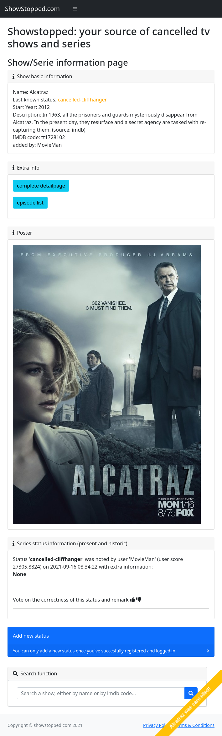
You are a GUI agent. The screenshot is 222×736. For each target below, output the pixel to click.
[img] (132, 599)
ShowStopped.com (32, 8)
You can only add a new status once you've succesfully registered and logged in (94, 651)
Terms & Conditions (194, 725)
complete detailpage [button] (41, 185)
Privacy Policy (157, 725)
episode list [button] (30, 202)
